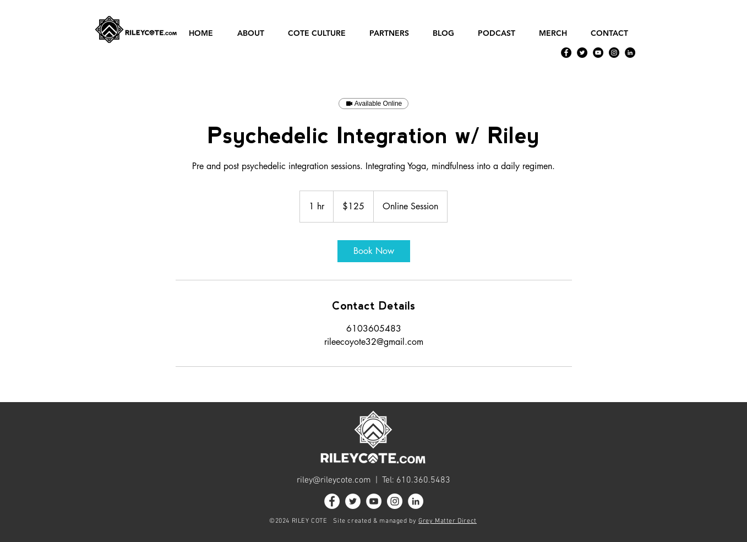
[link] (373, 251)
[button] (254, 33)
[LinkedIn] (630, 52)
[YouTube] (598, 52)
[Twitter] (582, 52)
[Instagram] (614, 52)
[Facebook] (566, 52)
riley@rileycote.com (334, 480)
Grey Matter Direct (447, 521)
